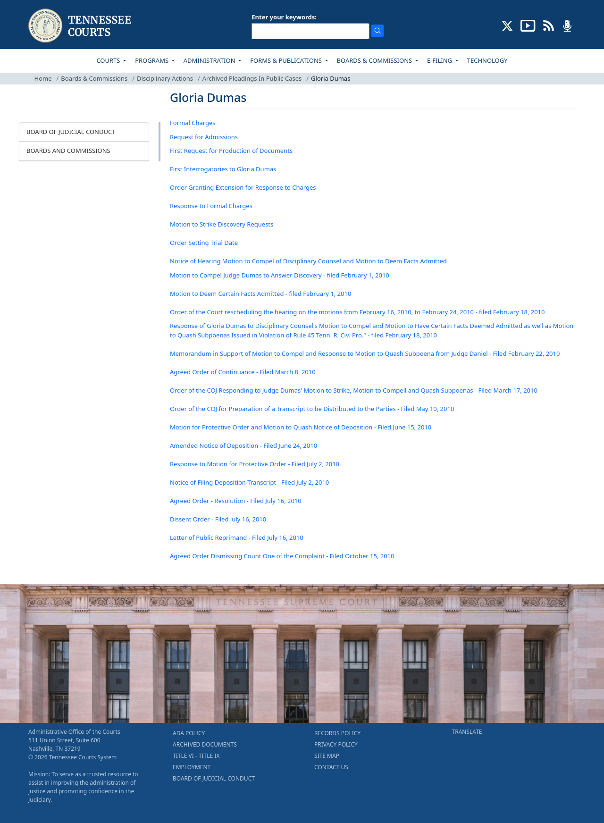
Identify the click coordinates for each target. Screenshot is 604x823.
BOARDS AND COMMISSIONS (68, 150)
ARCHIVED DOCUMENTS (205, 744)
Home (43, 78)
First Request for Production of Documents (231, 150)
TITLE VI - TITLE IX (196, 756)
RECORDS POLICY (337, 733)
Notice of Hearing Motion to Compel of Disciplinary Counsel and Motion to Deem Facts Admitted (308, 261)
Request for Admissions (204, 137)
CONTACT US (331, 767)
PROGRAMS (152, 60)
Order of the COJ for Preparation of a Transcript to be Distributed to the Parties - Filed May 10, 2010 (312, 408)
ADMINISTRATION (210, 60)
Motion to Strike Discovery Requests (221, 224)
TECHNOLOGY (487, 60)
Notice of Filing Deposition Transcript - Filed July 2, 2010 (249, 482)
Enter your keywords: (284, 17)
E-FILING (440, 60)
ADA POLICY (189, 733)
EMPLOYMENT (191, 767)
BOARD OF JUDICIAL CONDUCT (70, 131)
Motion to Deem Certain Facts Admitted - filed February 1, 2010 (260, 293)
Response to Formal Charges (211, 206)
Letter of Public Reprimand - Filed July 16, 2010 (236, 537)
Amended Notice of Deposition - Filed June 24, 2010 (243, 445)
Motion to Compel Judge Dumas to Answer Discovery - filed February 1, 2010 (279, 275)
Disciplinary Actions (165, 78)
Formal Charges (193, 122)
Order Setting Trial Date (204, 242)
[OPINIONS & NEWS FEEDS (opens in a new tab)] (548, 25)
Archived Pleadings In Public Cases (252, 78)
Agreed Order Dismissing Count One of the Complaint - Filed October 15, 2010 (282, 556)
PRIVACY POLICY (336, 744)
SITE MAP (326, 756)
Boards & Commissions (94, 78)
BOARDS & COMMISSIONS (375, 60)
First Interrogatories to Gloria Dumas (223, 169)
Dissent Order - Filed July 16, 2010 (218, 519)
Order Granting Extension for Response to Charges (243, 187)
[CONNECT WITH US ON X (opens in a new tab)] (507, 25)
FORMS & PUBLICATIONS (286, 60)
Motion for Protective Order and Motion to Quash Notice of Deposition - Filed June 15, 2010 (300, 427)
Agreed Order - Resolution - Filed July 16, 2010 (236, 500)
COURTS (108, 60)
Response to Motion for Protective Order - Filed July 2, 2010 (254, 464)
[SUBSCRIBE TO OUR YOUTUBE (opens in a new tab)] (528, 25)
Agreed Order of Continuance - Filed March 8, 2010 (243, 372)
